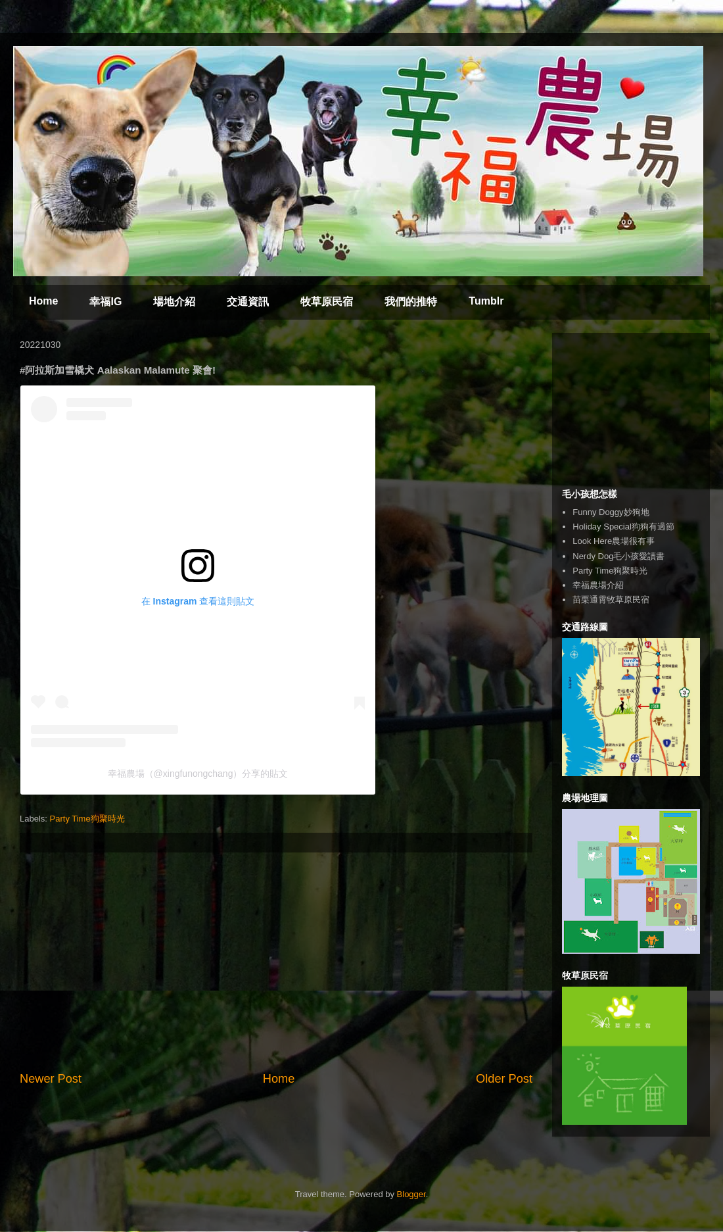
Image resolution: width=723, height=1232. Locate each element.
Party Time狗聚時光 (87, 819)
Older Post (504, 1078)
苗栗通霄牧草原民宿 (610, 599)
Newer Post (51, 1078)
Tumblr (486, 301)
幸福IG (105, 301)
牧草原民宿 (326, 301)
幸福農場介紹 (598, 585)
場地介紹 (174, 301)
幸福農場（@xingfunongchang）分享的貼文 (198, 773)
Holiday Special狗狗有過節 (623, 526)
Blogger (411, 1194)
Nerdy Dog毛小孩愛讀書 (618, 556)
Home (43, 301)
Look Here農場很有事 (613, 541)
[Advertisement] (276, 962)
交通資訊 (248, 301)
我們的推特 (411, 301)
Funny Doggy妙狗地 (610, 512)
